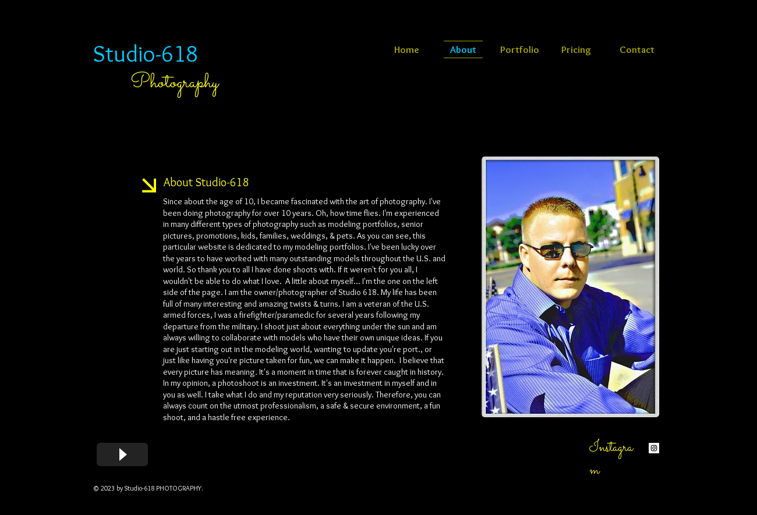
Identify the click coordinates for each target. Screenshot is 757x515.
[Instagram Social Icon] (654, 448)
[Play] (122, 454)
